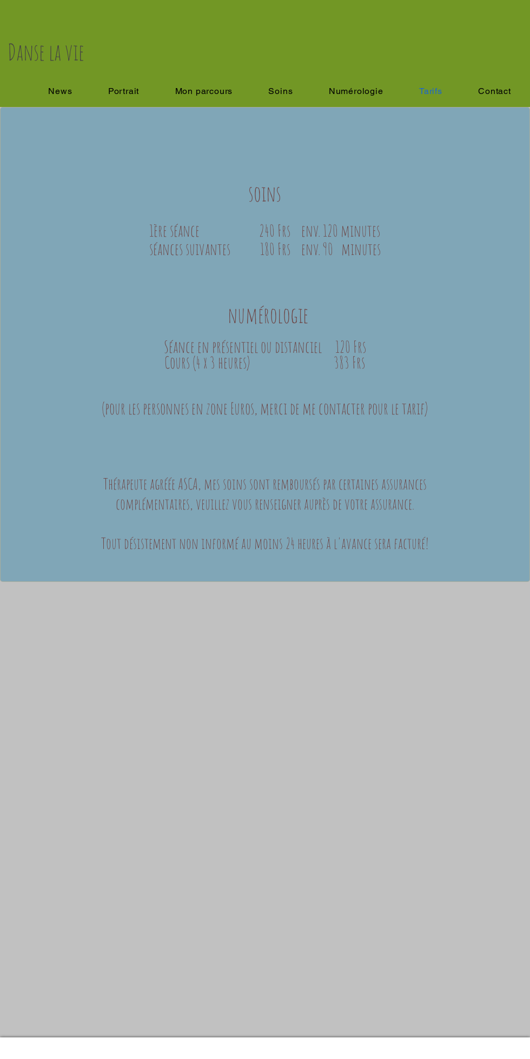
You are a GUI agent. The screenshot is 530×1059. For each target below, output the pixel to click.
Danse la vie (46, 51)
